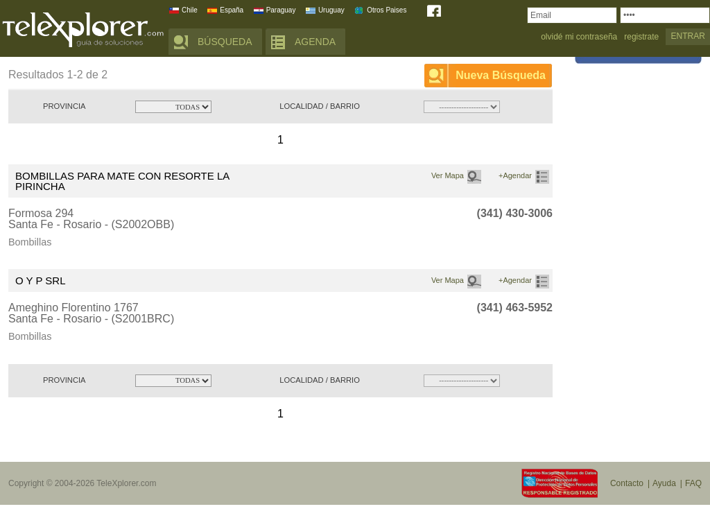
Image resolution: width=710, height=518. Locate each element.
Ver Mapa (447, 175)
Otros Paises (386, 10)
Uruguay (331, 10)
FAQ (693, 483)
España (231, 10)
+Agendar (515, 175)
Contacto (626, 483)
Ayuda (664, 483)
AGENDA (315, 41)
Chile (190, 10)
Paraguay (281, 10)
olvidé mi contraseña (579, 37)
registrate (641, 37)
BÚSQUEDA (225, 41)
